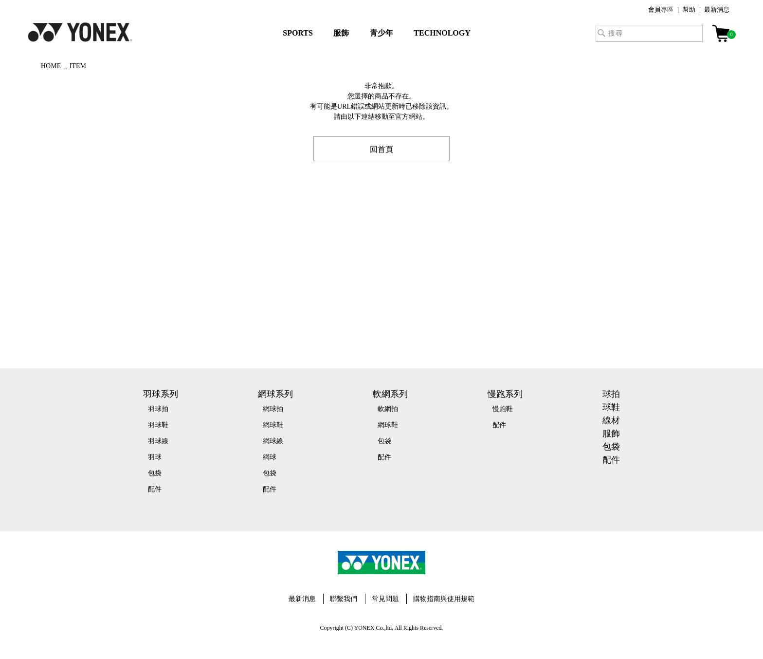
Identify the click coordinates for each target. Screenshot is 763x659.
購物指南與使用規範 (443, 599)
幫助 (689, 9)
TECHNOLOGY (442, 33)
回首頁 (381, 148)
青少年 (381, 33)
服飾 (341, 33)
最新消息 (716, 9)
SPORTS (298, 33)
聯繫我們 (343, 599)
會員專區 (660, 9)
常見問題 (385, 599)
